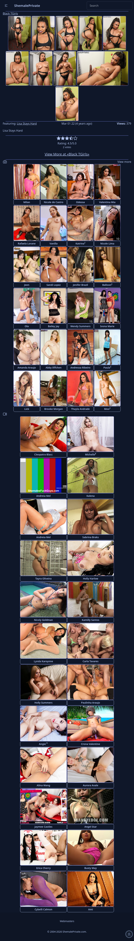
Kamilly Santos (90, 620)
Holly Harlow (90, 578)
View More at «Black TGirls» (67, 154)
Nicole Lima (107, 243)
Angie (43, 744)
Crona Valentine (90, 744)
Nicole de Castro (53, 202)
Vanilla (54, 243)
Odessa (80, 202)
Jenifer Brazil (80, 285)
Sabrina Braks (90, 537)
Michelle (90, 454)
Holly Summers (43, 702)
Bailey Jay (53, 326)
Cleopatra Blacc (43, 454)
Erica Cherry (43, 868)
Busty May (90, 868)
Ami (90, 909)
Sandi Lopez (53, 285)
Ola (27, 326)
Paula (107, 367)
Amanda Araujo (26, 367)
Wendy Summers (80, 326)
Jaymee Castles (43, 826)
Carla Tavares (91, 661)
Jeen (26, 285)
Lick (26, 409)
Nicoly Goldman (43, 620)
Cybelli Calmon (43, 909)
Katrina (80, 243)
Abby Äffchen (54, 367)
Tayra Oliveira (43, 578)
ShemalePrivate (27, 5)
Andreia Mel (43, 495)
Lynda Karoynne (43, 661)
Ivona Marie (107, 326)
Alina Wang (43, 785)
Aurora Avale (90, 785)
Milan (26, 202)
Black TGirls (10, 13)
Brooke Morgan (53, 409)
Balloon (107, 285)
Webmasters (67, 921)
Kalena (91, 495)
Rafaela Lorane (27, 243)
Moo (107, 409)
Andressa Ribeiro (80, 367)
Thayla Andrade (80, 409)
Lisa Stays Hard (27, 123)
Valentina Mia (107, 202)
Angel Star (90, 826)
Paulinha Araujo (90, 702)
